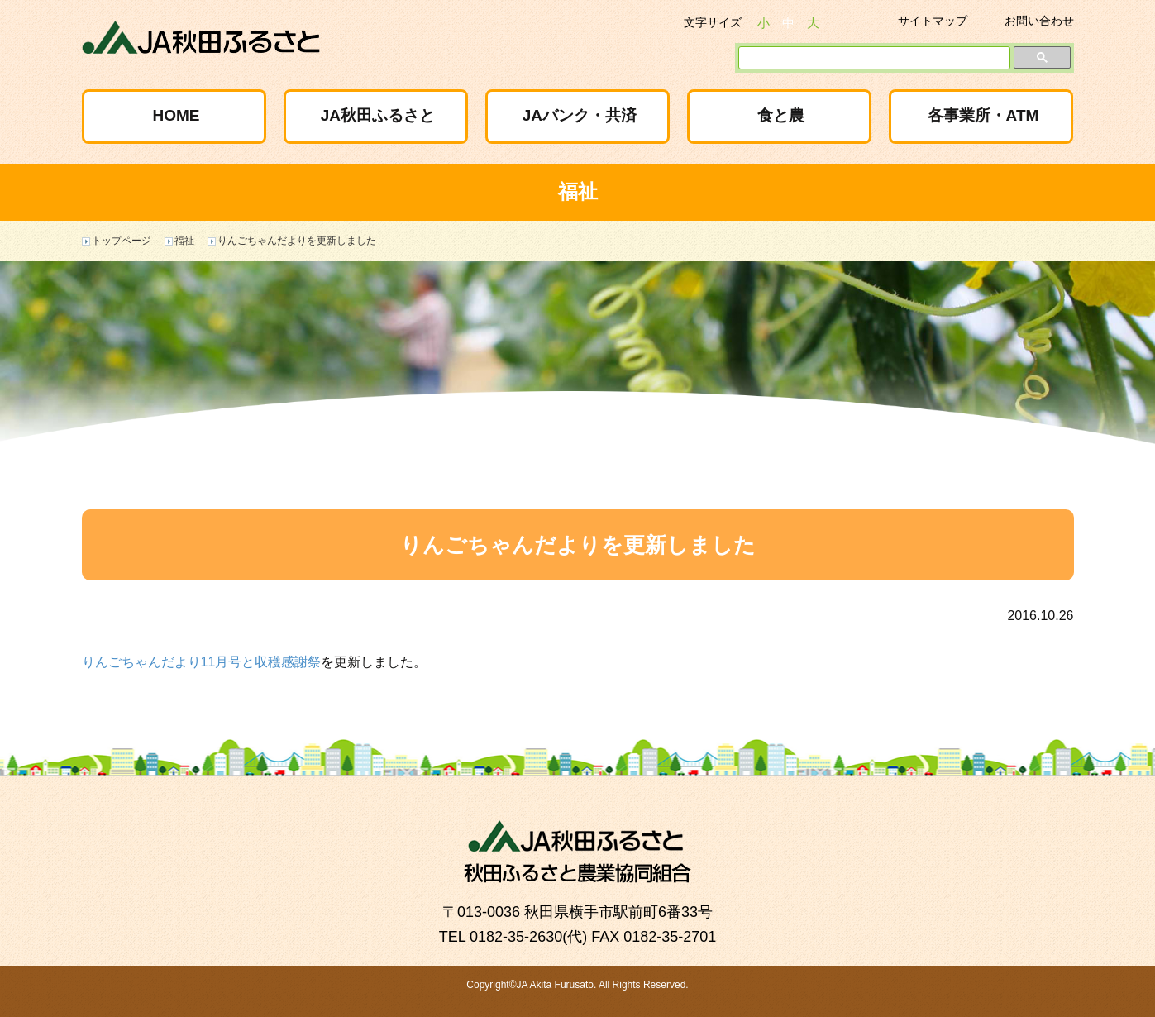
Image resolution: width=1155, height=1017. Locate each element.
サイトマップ (932, 20)
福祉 (184, 240)
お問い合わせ (1039, 20)
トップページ (121, 240)
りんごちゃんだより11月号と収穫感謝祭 (202, 662)
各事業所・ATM (983, 115)
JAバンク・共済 (580, 115)
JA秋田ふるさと (378, 115)
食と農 (780, 115)
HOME (175, 115)
